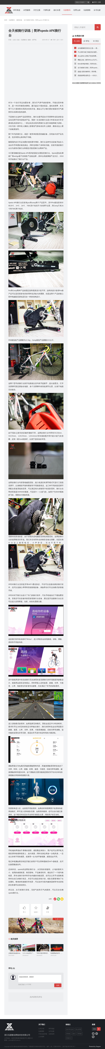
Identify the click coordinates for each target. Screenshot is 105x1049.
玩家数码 (12, 20)
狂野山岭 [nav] (77, 10)
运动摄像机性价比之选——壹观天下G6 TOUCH (86, 48)
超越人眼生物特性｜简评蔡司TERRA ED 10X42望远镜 (86, 71)
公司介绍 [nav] (41, 1028)
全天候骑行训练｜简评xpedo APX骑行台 (36, 20)
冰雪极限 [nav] (26, 10)
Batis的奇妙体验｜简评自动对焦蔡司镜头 (86, 64)
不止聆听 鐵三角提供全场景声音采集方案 (86, 52)
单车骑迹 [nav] (16, 10)
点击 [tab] (77, 41)
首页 (5, 20)
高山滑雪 (78, 1029)
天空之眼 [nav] (36, 10)
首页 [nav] (8, 10)
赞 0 (24, 909)
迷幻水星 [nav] (56, 10)
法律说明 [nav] (51, 1034)
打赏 (48, 909)
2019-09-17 (45, 40)
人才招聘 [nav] (41, 1036)
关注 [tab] (96, 41)
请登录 (31, 977)
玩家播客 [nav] (87, 10)
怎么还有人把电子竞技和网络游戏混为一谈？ (86, 56)
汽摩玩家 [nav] (46, 10)
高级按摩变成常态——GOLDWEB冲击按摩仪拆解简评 (86, 75)
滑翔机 (68, 1034)
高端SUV (69, 1038)
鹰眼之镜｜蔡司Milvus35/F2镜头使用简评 (86, 60)
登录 (94, 2)
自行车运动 (69, 1029)
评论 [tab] (86, 41)
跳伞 (74, 1034)
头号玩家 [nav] (97, 10)
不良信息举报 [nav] (42, 1034)
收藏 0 (36, 909)
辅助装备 (19, 20)
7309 (53, 40)
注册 (99, 2)
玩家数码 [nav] (66, 10)
